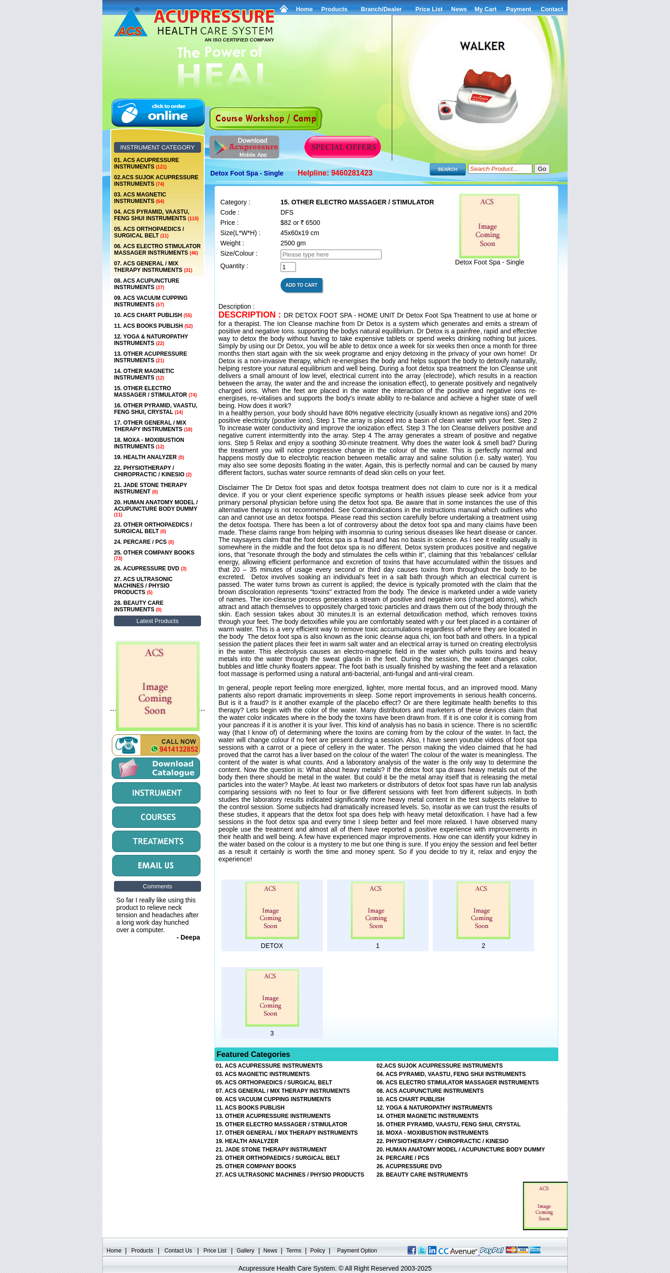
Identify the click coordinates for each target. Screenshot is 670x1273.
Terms (294, 1250)
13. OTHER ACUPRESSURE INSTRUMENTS (150, 357)
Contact (552, 9)
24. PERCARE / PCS (144, 542)
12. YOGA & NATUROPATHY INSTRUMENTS (151, 339)
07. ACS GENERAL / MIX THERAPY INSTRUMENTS (153, 266)
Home (304, 9)
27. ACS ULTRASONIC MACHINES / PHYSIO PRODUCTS (143, 586)
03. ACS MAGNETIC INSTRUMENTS (140, 197)
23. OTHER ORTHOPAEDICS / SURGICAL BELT (153, 528)
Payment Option (357, 1250)
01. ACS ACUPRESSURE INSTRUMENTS (146, 163)
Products (335, 9)
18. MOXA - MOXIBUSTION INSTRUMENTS (149, 443)
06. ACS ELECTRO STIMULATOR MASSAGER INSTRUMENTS (157, 249)
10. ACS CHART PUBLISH (153, 315)
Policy (317, 1250)
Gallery (246, 1250)
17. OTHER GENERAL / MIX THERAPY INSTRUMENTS (153, 426)
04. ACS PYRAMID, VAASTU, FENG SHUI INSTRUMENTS (156, 215)
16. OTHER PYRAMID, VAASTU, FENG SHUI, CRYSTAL (155, 408)
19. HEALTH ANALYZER (149, 457)
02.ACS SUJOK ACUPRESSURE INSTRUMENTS (156, 180)
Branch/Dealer (381, 9)
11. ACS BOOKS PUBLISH (153, 326)
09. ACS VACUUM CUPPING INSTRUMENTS (151, 301)
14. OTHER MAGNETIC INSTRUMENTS (144, 374)
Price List (429, 9)
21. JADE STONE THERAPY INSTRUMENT (150, 488)
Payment (518, 9)
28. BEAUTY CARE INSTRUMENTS (138, 606)
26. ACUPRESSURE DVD (150, 568)
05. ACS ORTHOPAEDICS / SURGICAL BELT (149, 232)
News (270, 1250)
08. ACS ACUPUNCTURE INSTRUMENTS (146, 284)
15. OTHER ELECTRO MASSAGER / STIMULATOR (155, 391)
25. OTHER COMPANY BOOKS (154, 555)
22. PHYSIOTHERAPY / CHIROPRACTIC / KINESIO (153, 471)
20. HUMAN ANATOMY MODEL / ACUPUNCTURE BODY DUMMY (156, 508)
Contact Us (178, 1250)
